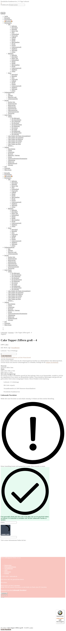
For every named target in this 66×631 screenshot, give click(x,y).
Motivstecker (12, 105)
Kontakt (6, 573)
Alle (9, 24)
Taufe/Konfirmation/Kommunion (17, 158)
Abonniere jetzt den (13, 590)
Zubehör (10, 95)
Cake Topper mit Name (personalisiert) (19, 136)
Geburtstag (11, 152)
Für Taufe (14, 129)
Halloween (11, 162)
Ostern (10, 157)
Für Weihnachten (16, 132)
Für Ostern (15, 128)
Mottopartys (7, 178)
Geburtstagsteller (13, 99)
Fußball (14, 37)
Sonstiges (11, 332)
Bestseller (7, 18)
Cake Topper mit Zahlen (15, 141)
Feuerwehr (15, 36)
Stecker (6, 100)
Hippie (14, 39)
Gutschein (7, 168)
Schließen (4, 593)
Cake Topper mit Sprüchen (15, 137)
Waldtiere (14, 48)
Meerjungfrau (16, 42)
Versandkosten (15, 347)
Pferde (13, 44)
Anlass (10, 116)
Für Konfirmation (17, 124)
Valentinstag (11, 160)
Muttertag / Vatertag (14, 155)
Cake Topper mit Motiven (15, 139)
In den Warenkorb (6, 356)
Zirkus (13, 52)
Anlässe (6, 147)
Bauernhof (15, 27)
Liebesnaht (4, 332)
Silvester (10, 165)
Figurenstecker (12, 108)
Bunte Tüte (15, 31)
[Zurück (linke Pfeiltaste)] (1, 597)
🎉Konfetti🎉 (8, 21)
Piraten (14, 45)
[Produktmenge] (9, 354)
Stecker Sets (11, 102)
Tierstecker (11, 113)
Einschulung (8, 19)
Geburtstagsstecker (13, 111)
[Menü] (63, 611)
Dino (13, 32)
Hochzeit (10, 153)
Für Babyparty (16, 118)
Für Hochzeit (15, 123)
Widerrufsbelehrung (10, 567)
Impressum (7, 571)
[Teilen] (5, 595)
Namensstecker (12, 103)
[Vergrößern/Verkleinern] (1, 595)
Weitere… (11, 145)
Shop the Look (12, 97)
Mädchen (10, 53)
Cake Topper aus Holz (14, 144)
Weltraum (14, 50)
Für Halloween (16, 131)
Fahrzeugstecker (12, 110)
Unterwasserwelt (16, 47)
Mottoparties (8, 23)
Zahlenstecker (12, 107)
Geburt (10, 150)
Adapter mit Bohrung (52, 362)
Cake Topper (8, 115)
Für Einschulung (16, 120)
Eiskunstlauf (15, 34)
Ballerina (14, 26)
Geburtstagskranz (9, 92)
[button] (16, 357)
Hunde (13, 40)
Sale (5, 166)
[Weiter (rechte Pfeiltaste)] (3, 597)
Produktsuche (5, 5)
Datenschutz (7, 565)
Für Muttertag (16, 126)
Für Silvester (15, 134)
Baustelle (14, 29)
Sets (9, 94)
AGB (5, 570)
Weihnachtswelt (12, 163)
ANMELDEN (5, 530)
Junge (9, 73)
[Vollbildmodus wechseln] (3, 595)
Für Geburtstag (16, 121)
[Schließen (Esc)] (7, 595)
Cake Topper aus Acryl (14, 142)
